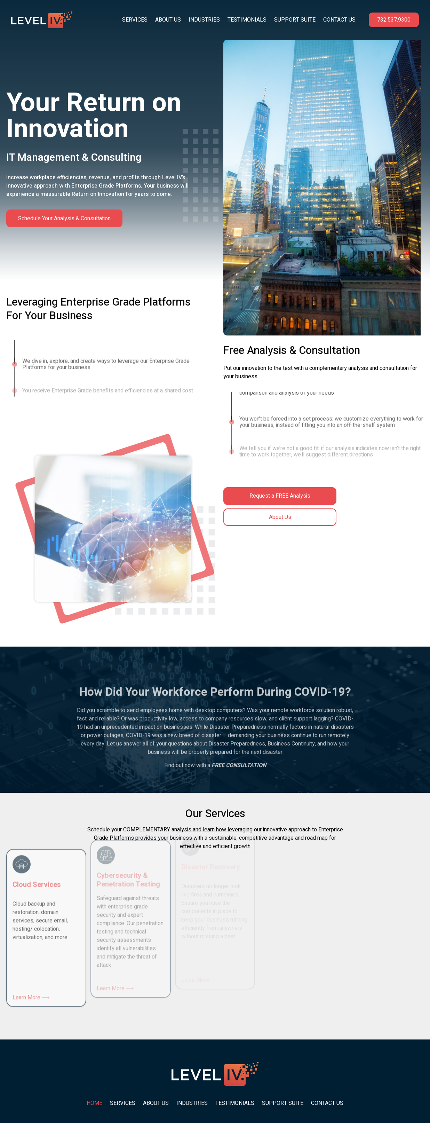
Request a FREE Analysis (279, 496)
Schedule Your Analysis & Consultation (65, 218)
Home (94, 1103)
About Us (168, 20)
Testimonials (247, 20)
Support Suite (295, 20)
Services (135, 20)
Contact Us (339, 20)
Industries (204, 20)
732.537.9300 (394, 20)
